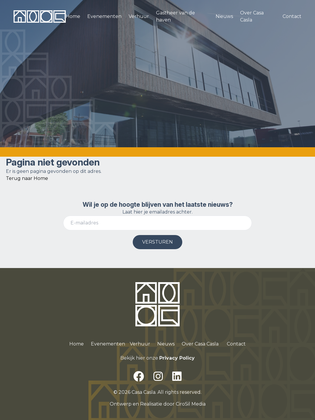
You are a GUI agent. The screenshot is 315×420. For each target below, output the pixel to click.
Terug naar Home (27, 178)
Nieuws (224, 16)
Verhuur (139, 16)
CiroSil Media (191, 404)
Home (73, 16)
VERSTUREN (157, 242)
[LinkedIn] (177, 376)
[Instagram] (158, 376)
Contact (292, 16)
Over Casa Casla (252, 16)
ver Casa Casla (202, 344)
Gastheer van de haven (175, 16)
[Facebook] (138, 376)
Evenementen (104, 16)
